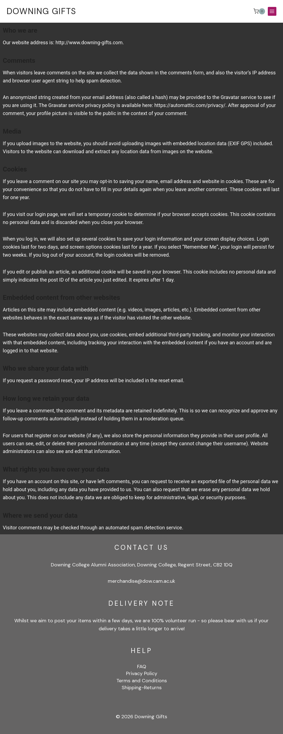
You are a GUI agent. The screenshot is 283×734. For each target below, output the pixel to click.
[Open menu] (272, 11)
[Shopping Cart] (259, 11)
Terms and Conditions (141, 680)
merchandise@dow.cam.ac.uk (141, 581)
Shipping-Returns (142, 687)
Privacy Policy (141, 673)
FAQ (141, 666)
